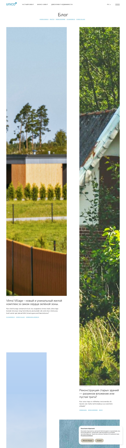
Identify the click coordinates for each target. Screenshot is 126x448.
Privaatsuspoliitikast (87, 435)
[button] (108, 4)
